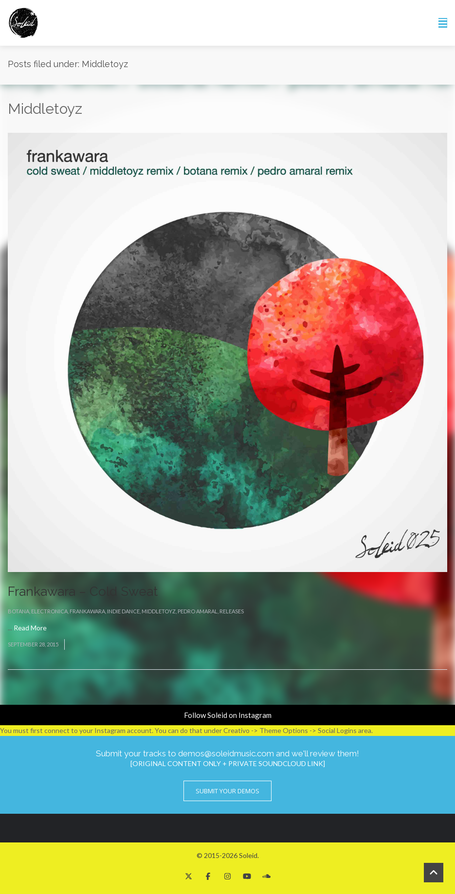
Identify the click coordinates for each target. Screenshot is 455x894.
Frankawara (87, 611)
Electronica (49, 611)
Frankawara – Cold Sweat (83, 591)
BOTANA (18, 611)
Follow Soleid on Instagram (228, 715)
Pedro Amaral (198, 611)
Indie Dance (123, 611)
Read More (30, 628)
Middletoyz (159, 611)
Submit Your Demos (227, 791)
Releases (231, 611)
